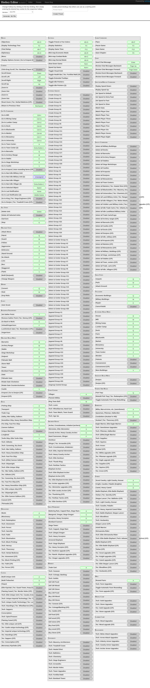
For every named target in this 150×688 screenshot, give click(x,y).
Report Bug (49, 2)
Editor (30, 2)
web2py (147, 1)
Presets (38, 2)
